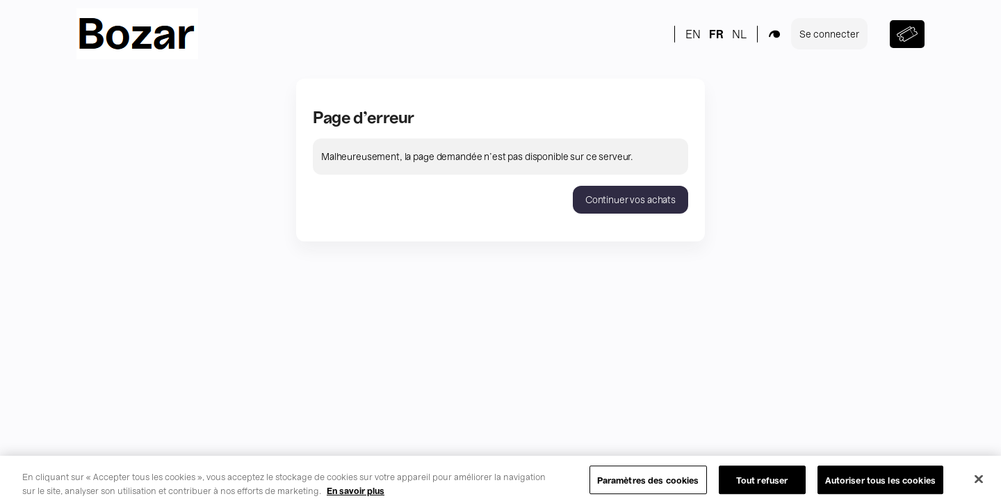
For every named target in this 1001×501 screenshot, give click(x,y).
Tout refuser (762, 486)
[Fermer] (978, 485)
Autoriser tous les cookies (880, 486)
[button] (630, 200)
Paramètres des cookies (648, 486)
